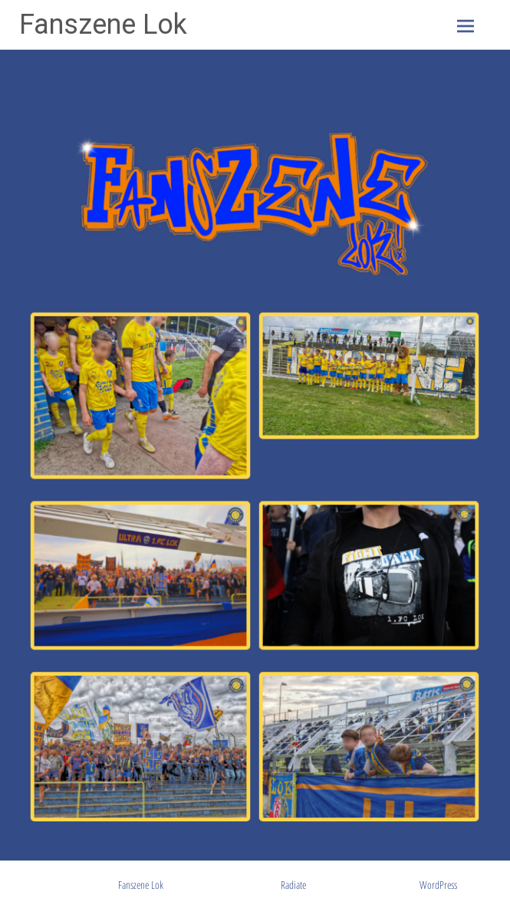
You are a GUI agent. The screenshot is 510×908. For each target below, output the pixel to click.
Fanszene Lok (103, 24)
